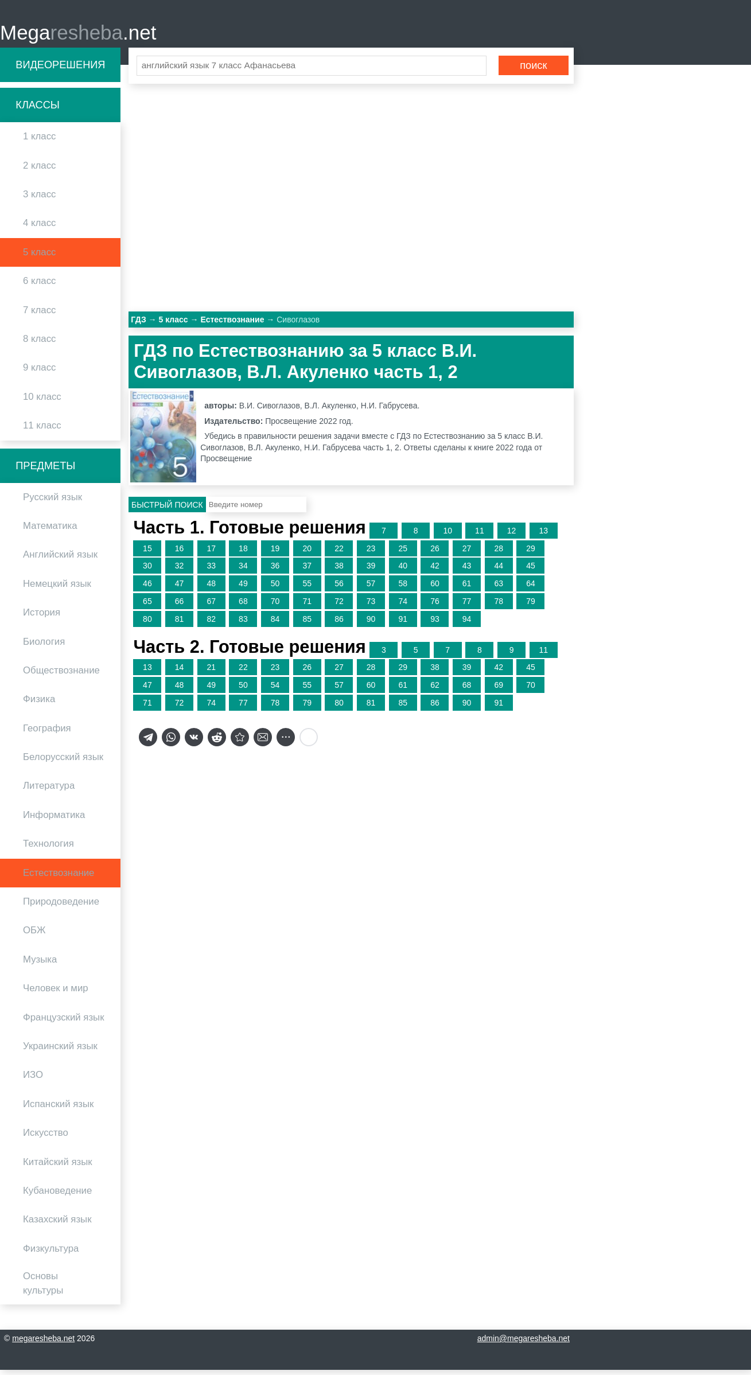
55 (307, 588)
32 (179, 571)
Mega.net (78, 35)
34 (243, 571)
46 (147, 588)
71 (307, 606)
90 (371, 624)
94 (467, 624)
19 (275, 553)
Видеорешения (60, 70)
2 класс (39, 170)
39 (371, 571)
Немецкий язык (57, 588)
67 (211, 606)
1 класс (39, 142)
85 (307, 624)
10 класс (42, 401)
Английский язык (60, 560)
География (47, 733)
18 (243, 553)
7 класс (39, 315)
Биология (44, 646)
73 (371, 606)
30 (147, 571)
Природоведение (61, 906)
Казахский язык (57, 1225)
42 (434, 571)
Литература (49, 791)
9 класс (39, 373)
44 (498, 571)
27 (467, 553)
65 (147, 606)
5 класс (39, 257)
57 (371, 588)
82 (211, 624)
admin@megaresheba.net (523, 1343)
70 (275, 606)
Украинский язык (60, 1051)
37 (307, 571)
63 (498, 588)
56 (339, 588)
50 (275, 588)
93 (434, 624)
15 (147, 553)
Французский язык (63, 1022)
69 (498, 690)
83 (243, 624)
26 (434, 553)
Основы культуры (43, 1288)
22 (339, 553)
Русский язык (52, 502)
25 (402, 553)
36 (275, 571)
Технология (48, 849)
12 (511, 535)
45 (530, 571)
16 (179, 553)
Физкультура (51, 1253)
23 (371, 553)
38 (339, 571)
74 (402, 606)
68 (243, 606)
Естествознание (58, 877)
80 (147, 624)
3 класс (39, 199)
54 (275, 690)
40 (402, 571)
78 (498, 606)
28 (498, 553)
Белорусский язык (63, 762)
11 (479, 535)
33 (211, 571)
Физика (39, 704)
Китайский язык (57, 1167)
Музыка (40, 964)
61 (467, 588)
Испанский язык (58, 1109)
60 (434, 588)
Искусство (45, 1137)
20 (307, 553)
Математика (50, 530)
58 (402, 588)
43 (467, 571)
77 (467, 606)
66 (179, 606)
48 (211, 588)
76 (434, 606)
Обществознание (61, 675)
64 (530, 588)
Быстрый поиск (167, 510)
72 (339, 606)
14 (179, 672)
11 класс (42, 430)
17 (211, 553)
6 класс (39, 286)
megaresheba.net (43, 1343)
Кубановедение (57, 1195)
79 (530, 606)
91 (402, 624)
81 (179, 624)
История (41, 617)
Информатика (54, 820)
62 (434, 690)
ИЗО (33, 1080)
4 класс (39, 228)
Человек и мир (55, 993)
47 (179, 588)
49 (243, 588)
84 (275, 624)
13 (543, 535)
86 (339, 624)
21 (211, 672)
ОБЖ (34, 935)
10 (447, 535)
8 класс (39, 343)
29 (530, 553)
